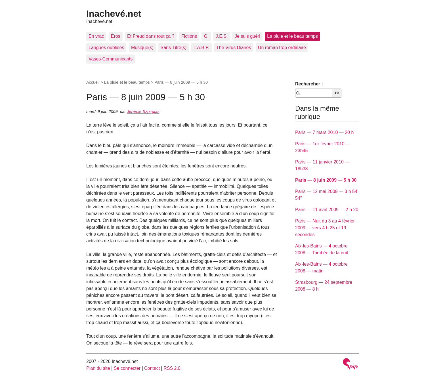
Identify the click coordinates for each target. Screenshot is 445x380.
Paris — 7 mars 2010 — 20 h (324, 132)
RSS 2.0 (171, 368)
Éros (115, 36)
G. (206, 36)
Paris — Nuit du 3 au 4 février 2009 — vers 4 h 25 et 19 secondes (325, 228)
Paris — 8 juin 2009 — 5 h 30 (325, 180)
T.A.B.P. (201, 47)
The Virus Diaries (233, 47)
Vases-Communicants (111, 58)
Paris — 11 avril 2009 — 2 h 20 (326, 209)
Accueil (92, 82)
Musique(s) (142, 47)
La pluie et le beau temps (292, 36)
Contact (152, 368)
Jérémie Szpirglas (143, 111)
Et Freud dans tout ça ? (150, 36)
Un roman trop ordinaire (282, 47)
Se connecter (127, 368)
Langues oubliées (106, 47)
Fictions (189, 36)
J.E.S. (222, 36)
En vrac (96, 36)
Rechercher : (309, 83)
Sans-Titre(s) (173, 47)
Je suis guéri (247, 36)
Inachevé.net (113, 14)
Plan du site (98, 368)
